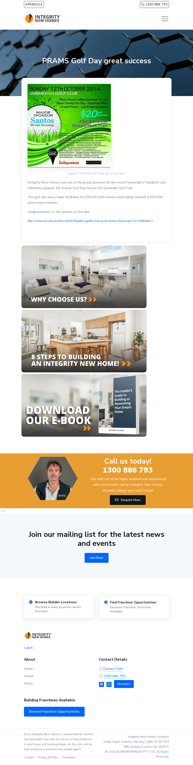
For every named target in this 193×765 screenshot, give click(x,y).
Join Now (96, 557)
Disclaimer (69, 757)
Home (28, 668)
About (28, 676)
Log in (28, 647)
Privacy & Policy (48, 757)
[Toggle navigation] (165, 19)
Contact (29, 757)
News (28, 683)
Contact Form (113, 668)
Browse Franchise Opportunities (54, 711)
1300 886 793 (154, 4)
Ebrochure (124, 684)
